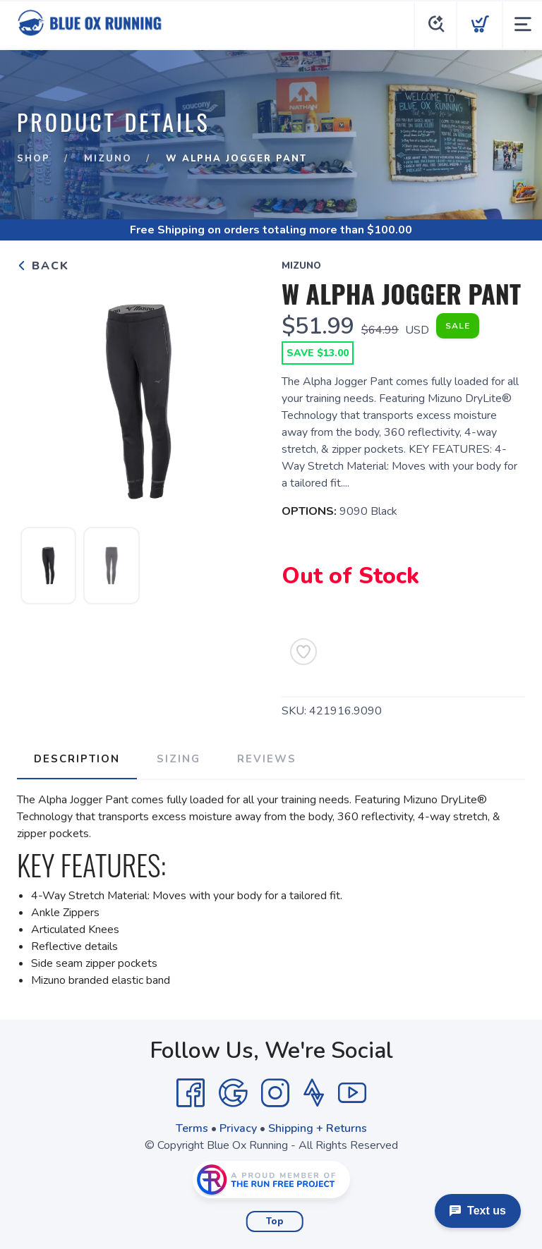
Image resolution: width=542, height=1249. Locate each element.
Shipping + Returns (317, 1128)
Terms (192, 1128)
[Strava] (313, 1093)
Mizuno (108, 158)
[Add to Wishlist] (303, 651)
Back (43, 266)
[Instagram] (275, 1093)
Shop (33, 158)
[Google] (233, 1093)
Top (275, 1221)
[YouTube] (352, 1093)
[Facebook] (190, 1093)
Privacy (238, 1128)
